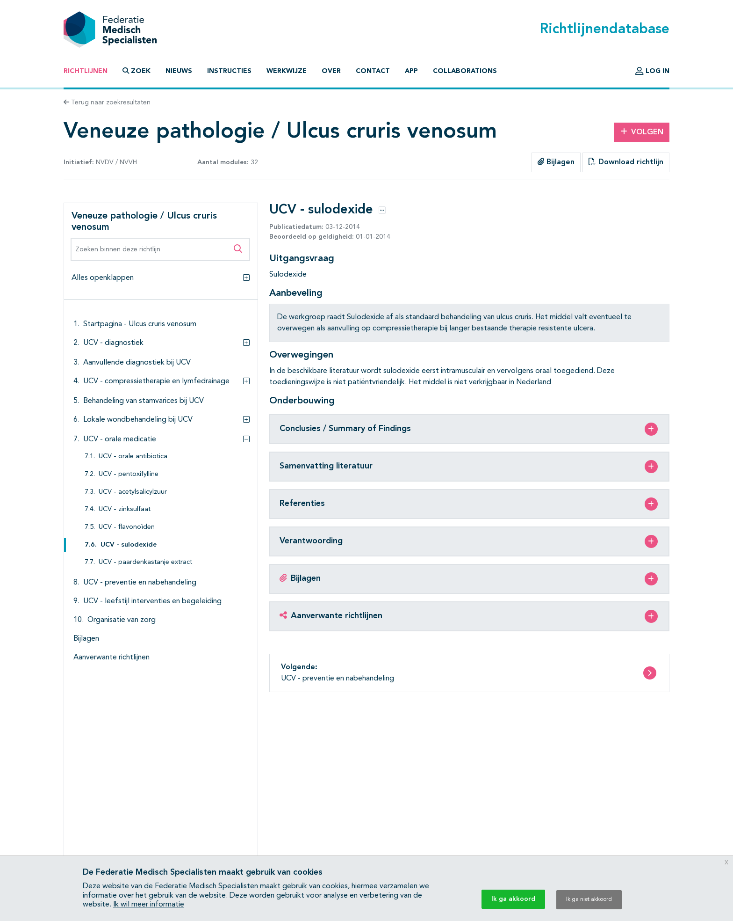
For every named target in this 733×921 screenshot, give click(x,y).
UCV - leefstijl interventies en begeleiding (152, 601)
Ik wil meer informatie (148, 904)
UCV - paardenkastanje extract (145, 562)
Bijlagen (556, 162)
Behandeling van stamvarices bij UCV (143, 401)
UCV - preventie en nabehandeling (139, 582)
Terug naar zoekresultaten (107, 102)
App (411, 71)
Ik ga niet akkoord (589, 899)
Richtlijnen (86, 71)
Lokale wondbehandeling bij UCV (138, 420)
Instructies (229, 71)
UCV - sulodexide (129, 544)
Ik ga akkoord (513, 899)
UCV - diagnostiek (113, 343)
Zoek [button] (136, 70)
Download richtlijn (626, 162)
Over (331, 71)
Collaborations (465, 71)
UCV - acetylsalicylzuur (133, 492)
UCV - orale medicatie (119, 439)
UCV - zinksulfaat (125, 509)
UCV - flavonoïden (127, 527)
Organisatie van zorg (121, 620)
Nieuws (178, 71)
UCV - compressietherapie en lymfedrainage (156, 381)
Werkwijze (286, 71)
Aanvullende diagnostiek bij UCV (137, 362)
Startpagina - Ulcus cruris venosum (139, 324)
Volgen (641, 132)
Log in (652, 71)
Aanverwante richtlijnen (111, 657)
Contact (373, 71)
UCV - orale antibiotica (133, 456)
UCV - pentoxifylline (128, 474)
